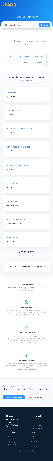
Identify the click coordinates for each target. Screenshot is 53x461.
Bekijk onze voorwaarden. (26, 342)
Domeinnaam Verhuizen (38, 436)
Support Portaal (36, 442)
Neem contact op (35, 397)
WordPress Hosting (13, 439)
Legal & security (37, 428)
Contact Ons (37, 425)
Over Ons (36, 419)
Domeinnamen (12, 444)
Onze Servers (37, 422)
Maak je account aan (13, 397)
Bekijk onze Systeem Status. (29, 314)
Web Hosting (11, 436)
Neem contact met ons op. (26, 370)
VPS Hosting (11, 442)
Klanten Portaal (35, 439)
